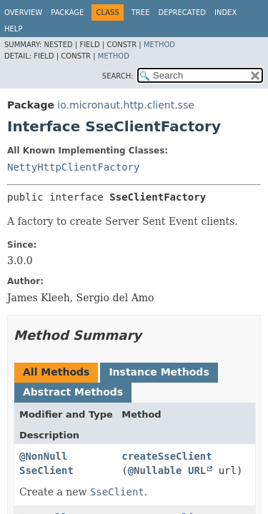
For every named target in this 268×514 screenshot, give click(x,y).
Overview (23, 12)
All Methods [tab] (56, 372)
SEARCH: (118, 76)
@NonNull (43, 456)
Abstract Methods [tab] (73, 392)
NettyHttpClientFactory (73, 167)
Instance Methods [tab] (159, 372)
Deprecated (182, 12)
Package (67, 12)
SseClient (46, 470)
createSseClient (166, 456)
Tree (140, 12)
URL (197, 470)
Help (13, 29)
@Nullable (155, 470)
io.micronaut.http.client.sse (125, 105)
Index (225, 12)
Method (159, 45)
